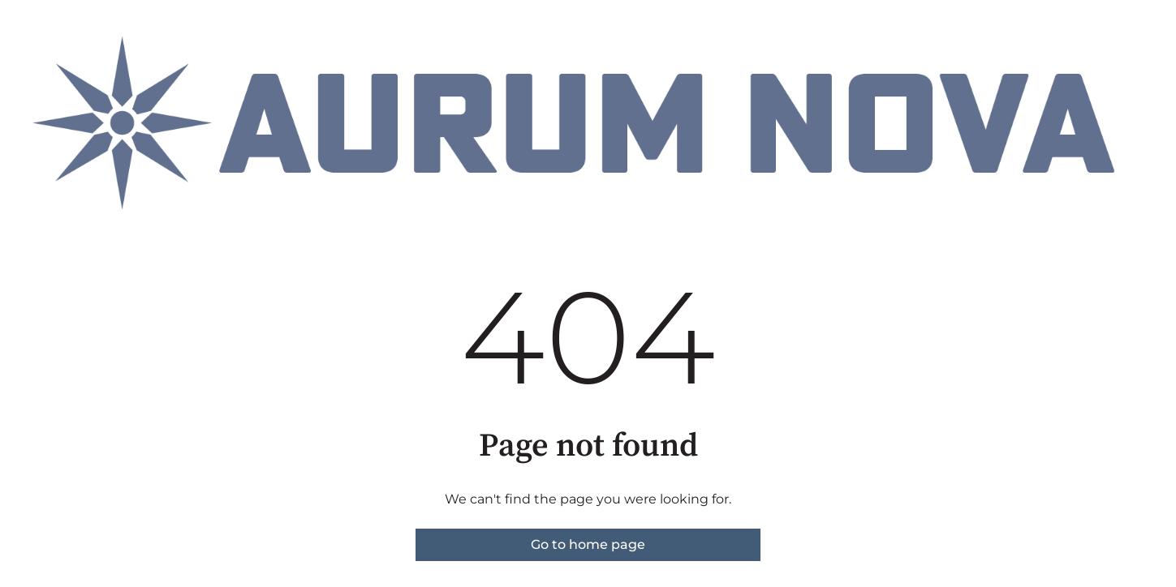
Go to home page (588, 544)
